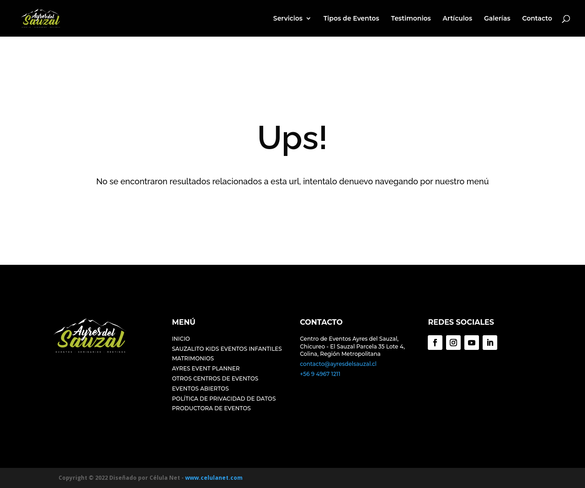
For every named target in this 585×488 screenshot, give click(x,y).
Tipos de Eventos (351, 18)
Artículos (458, 18)
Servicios (288, 18)
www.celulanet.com (214, 478)
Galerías (497, 18)
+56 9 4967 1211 (320, 373)
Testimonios (411, 18)
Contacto (537, 18)
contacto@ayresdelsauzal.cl (338, 363)
